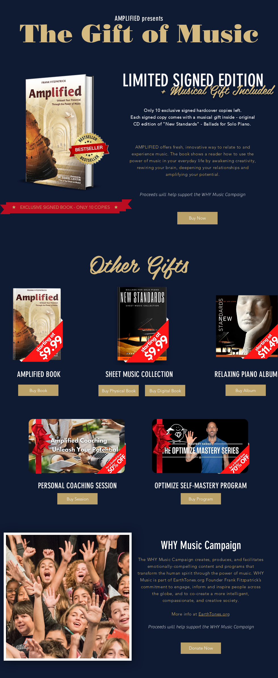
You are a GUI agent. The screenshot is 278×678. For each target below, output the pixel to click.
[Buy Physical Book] (118, 390)
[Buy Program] (201, 498)
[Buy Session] (77, 498)
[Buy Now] (197, 218)
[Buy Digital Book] (165, 390)
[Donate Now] (201, 648)
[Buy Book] (38, 390)
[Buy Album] (246, 390)
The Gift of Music (139, 33)
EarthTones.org (214, 614)
